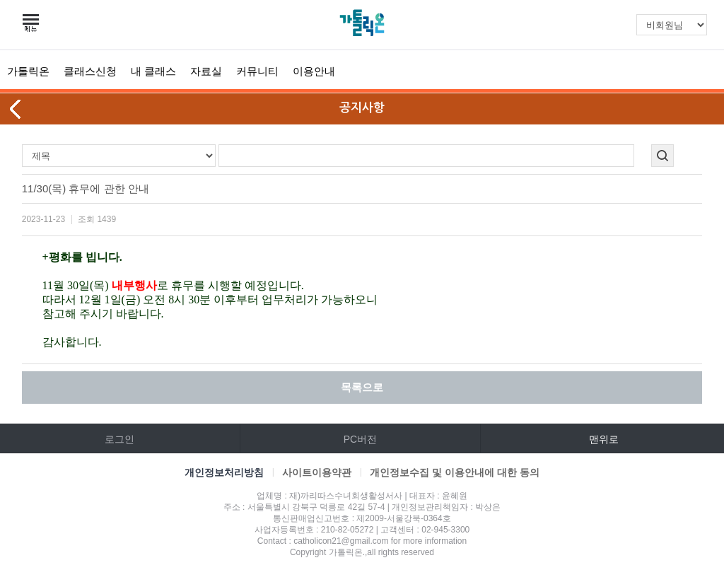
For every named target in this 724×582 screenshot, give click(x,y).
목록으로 (362, 387)
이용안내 (314, 71)
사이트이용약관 (316, 472)
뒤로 (16, 109)
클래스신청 (90, 71)
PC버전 (360, 439)
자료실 (206, 71)
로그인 (119, 439)
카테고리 (32, 23)
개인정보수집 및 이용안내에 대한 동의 (454, 472)
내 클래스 (153, 71)
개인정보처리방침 (224, 472)
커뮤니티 (257, 71)
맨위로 (604, 439)
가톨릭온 (28, 71)
